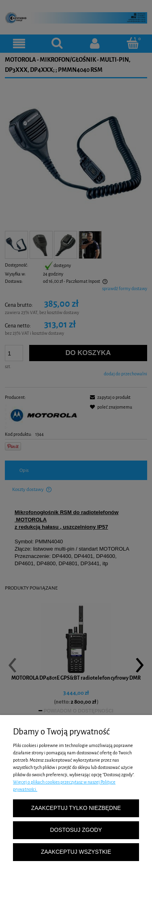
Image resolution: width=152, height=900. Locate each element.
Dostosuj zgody (76, 830)
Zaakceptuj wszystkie (76, 852)
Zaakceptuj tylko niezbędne (76, 808)
